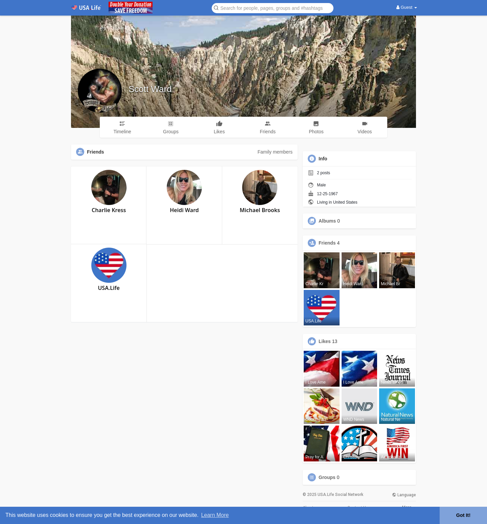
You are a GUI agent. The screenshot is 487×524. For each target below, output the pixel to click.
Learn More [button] (215, 515)
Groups (327, 477)
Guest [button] (406, 7)
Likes (325, 341)
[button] (272, 7)
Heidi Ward (184, 210)
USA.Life (108, 288)
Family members (275, 152)
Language (404, 495)
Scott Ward (150, 89)
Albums (327, 221)
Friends (327, 243)
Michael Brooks (260, 210)
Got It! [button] (463, 515)
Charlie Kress (109, 210)
